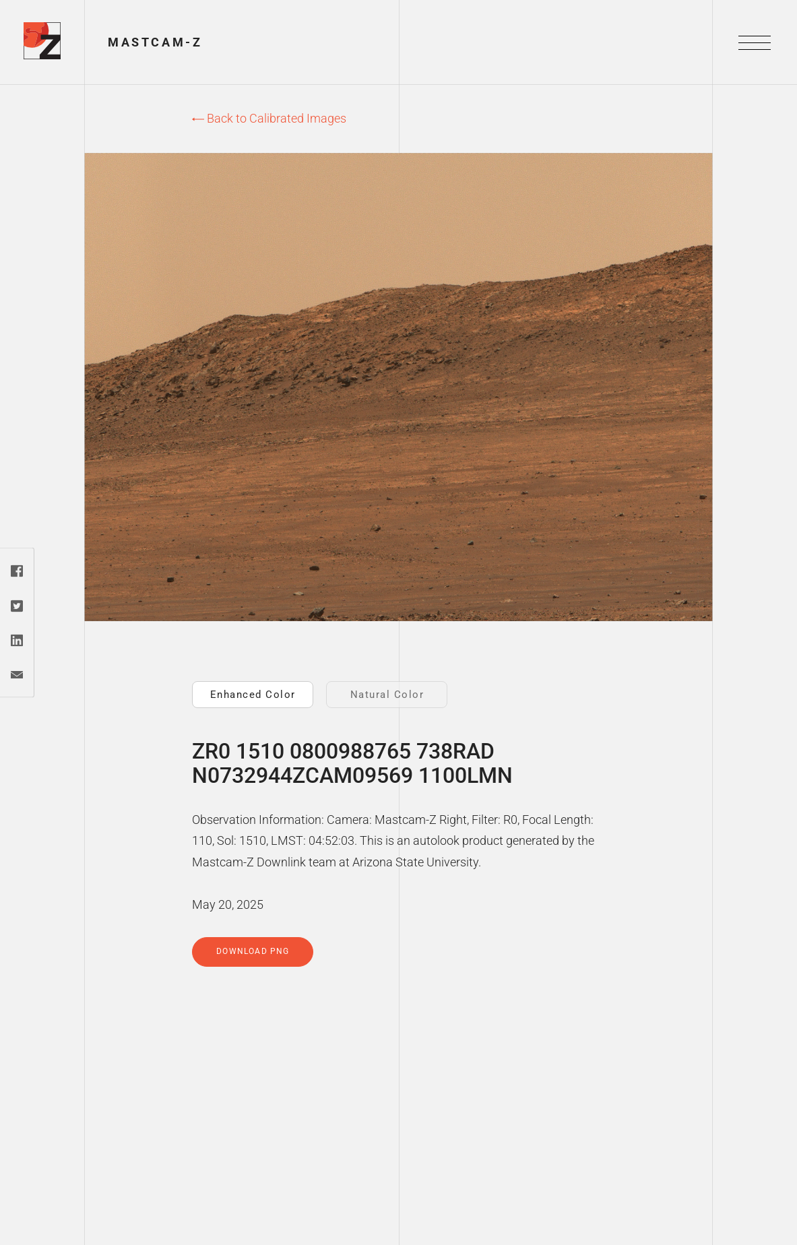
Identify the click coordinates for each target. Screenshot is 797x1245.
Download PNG (252, 951)
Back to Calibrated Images (269, 118)
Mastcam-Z (155, 42)
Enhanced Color (253, 695)
